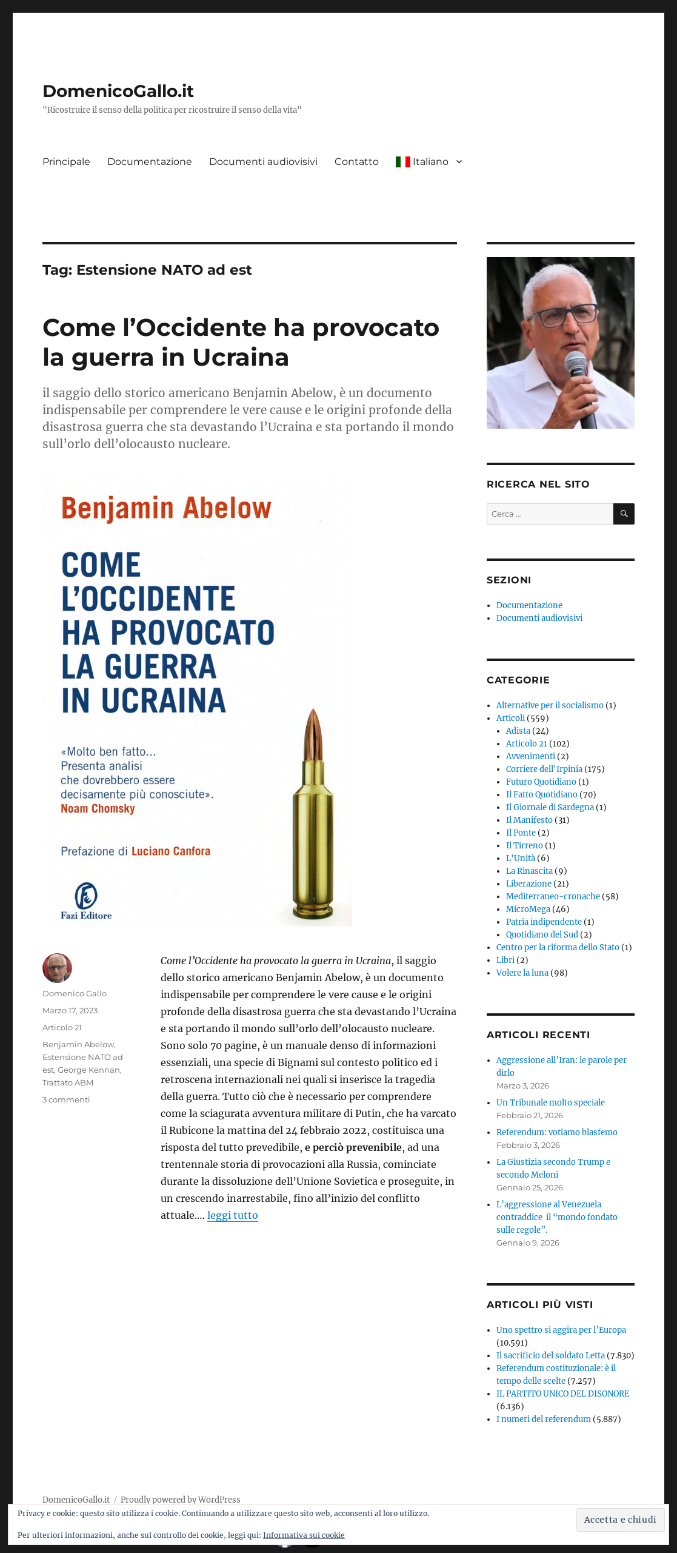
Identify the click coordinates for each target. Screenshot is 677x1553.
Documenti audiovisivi (263, 161)
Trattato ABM (67, 1082)
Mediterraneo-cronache (553, 896)
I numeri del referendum (543, 1419)
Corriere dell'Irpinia (544, 769)
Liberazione (529, 884)
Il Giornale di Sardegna (550, 807)
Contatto (357, 161)
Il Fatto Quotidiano (542, 795)
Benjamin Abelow (78, 1044)
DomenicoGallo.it (118, 91)
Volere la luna (522, 973)
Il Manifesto (529, 820)
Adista (518, 731)
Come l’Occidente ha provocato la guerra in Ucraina (240, 342)
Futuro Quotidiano (541, 782)
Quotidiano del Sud (542, 935)
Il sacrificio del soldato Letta (550, 1355)
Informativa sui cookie (304, 1535)
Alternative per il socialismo (550, 705)
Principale (66, 161)
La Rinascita (529, 871)
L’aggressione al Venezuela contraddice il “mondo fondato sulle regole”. (557, 1217)
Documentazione (149, 161)
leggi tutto (232, 1215)
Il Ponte (521, 833)
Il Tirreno (524, 845)
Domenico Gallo (74, 993)
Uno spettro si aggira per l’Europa (561, 1330)
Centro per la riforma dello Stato (557, 947)
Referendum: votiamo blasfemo (557, 1132)
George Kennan (89, 1070)
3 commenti (66, 1099)
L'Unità (520, 858)
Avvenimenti (530, 756)
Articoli (510, 718)
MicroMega (528, 909)
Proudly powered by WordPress (181, 1500)
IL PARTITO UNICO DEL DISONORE (562, 1394)
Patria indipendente (544, 922)
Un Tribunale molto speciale (550, 1103)
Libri (505, 960)
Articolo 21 (62, 1027)
